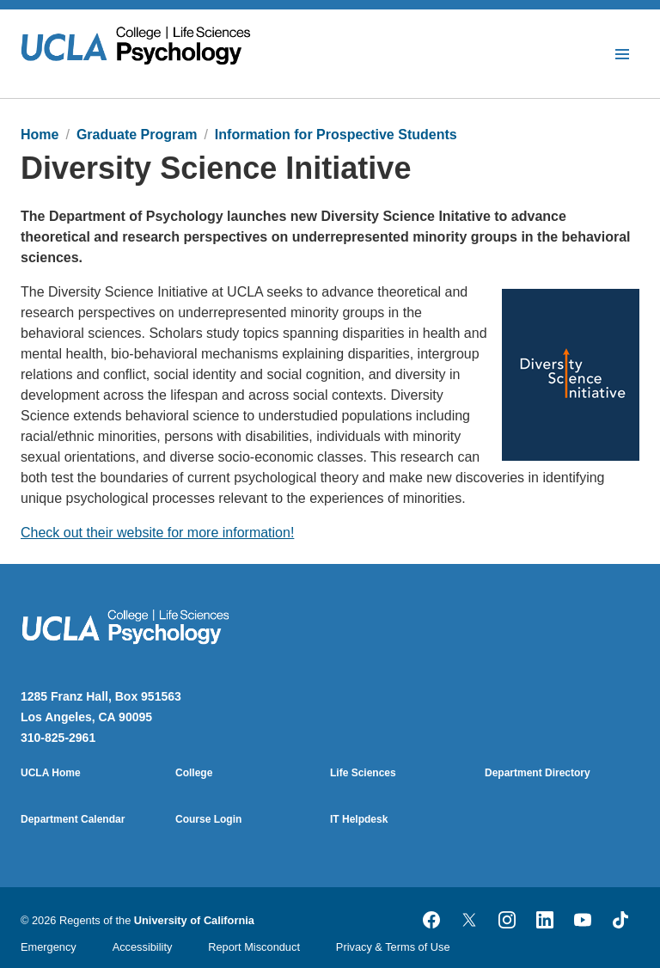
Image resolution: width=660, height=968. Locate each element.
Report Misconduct (254, 946)
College (193, 773)
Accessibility (143, 946)
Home (39, 134)
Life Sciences (363, 773)
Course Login (208, 819)
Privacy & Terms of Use (393, 946)
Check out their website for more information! (157, 532)
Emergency (48, 946)
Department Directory (537, 773)
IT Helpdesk (359, 819)
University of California (194, 920)
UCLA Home (51, 773)
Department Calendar (73, 819)
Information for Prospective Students (336, 134)
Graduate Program (136, 134)
